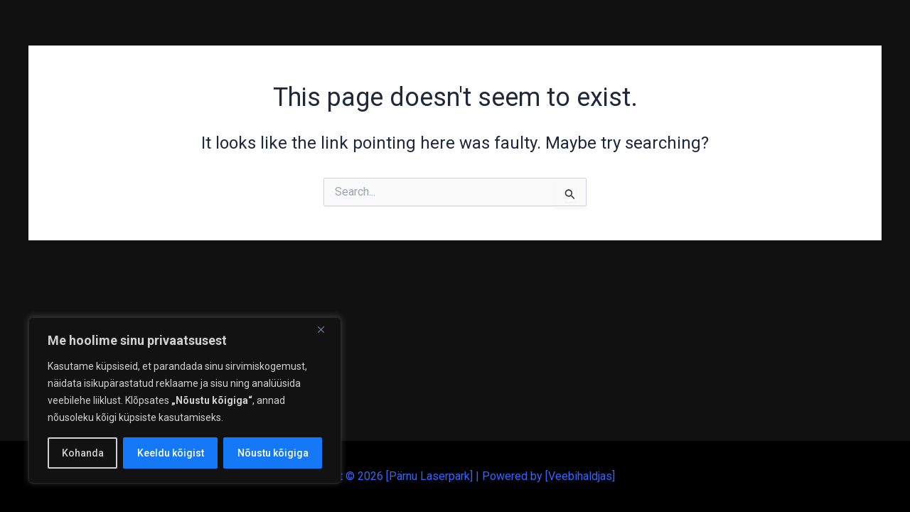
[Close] (326, 329)
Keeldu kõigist (170, 453)
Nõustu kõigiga (273, 453)
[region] (184, 400)
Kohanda (83, 453)
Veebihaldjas (580, 476)
